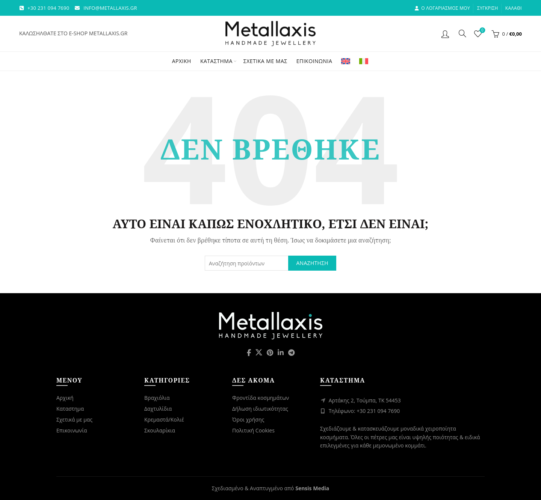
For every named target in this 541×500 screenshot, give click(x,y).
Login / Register (446, 33)
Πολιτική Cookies (253, 430)
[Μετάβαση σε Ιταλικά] (363, 61)
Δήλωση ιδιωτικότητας (260, 408)
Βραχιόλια (157, 397)
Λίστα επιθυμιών (481, 30)
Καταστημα (70, 408)
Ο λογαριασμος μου (442, 8)
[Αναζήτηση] (462, 33)
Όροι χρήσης (248, 419)
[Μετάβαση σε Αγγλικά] (345, 61)
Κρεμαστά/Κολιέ (164, 419)
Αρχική (181, 61)
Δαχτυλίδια (158, 408)
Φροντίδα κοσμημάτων (260, 397)
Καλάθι (513, 8)
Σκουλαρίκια (159, 430)
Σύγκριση (487, 8)
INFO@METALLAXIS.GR (110, 8)
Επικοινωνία (314, 61)
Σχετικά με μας (265, 61)
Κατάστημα (216, 61)
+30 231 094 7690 (48, 8)
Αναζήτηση (312, 263)
